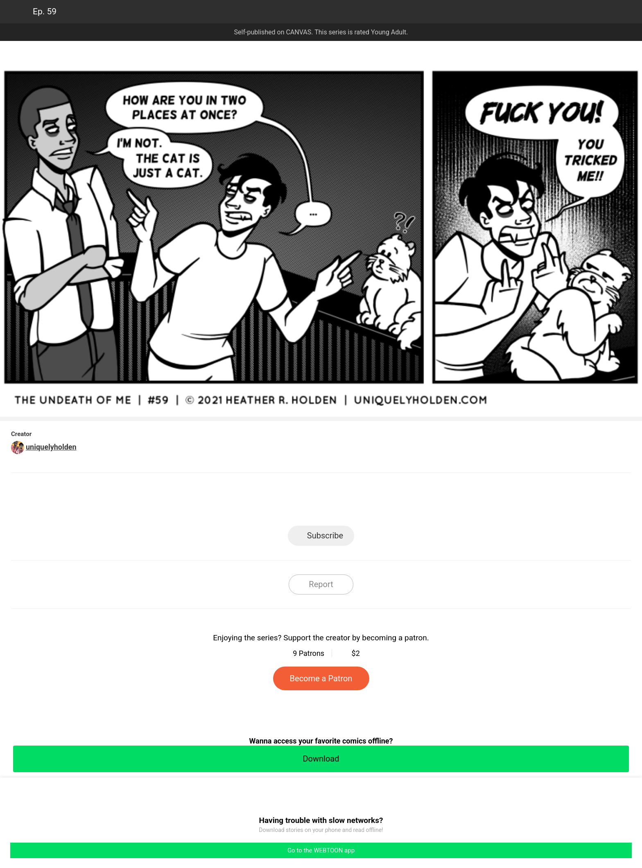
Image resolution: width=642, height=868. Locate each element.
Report (321, 584)
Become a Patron (321, 678)
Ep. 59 (45, 11)
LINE (247, 501)
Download (321, 759)
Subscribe (325, 535)
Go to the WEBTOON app (321, 850)
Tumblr (358, 501)
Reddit (394, 501)
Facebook (284, 501)
